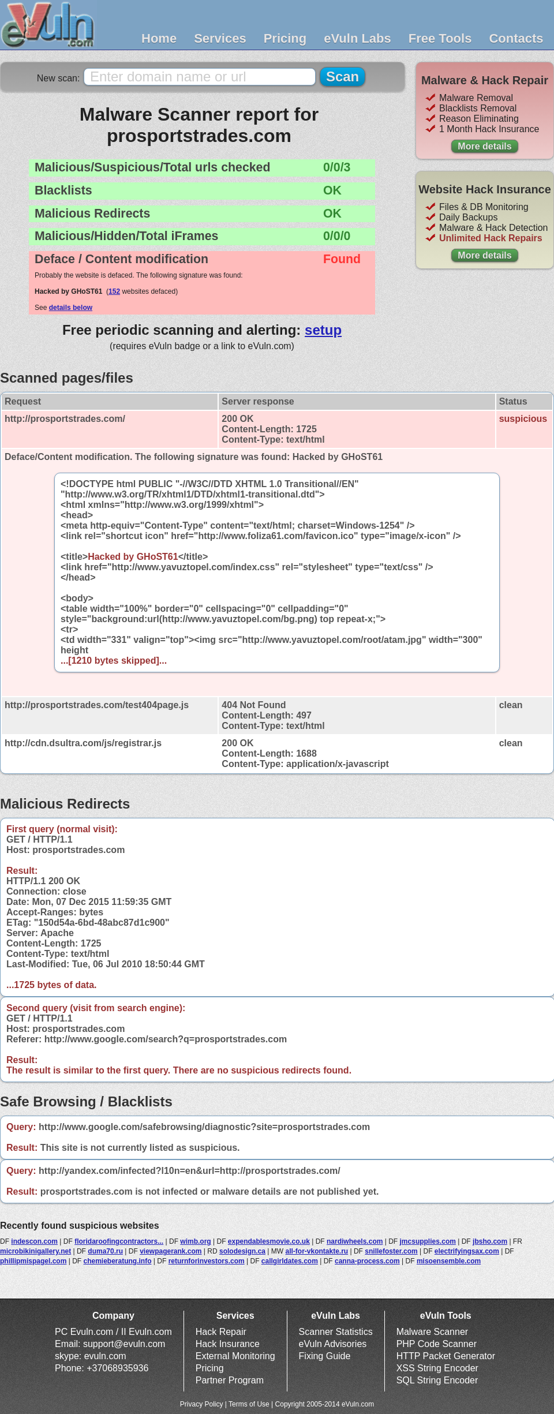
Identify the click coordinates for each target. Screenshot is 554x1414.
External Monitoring (235, 1356)
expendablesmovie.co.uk (269, 1241)
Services (220, 38)
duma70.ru (105, 1251)
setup (323, 330)
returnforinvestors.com (207, 1261)
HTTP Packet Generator (445, 1356)
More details (484, 146)
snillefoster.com (391, 1251)
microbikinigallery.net (35, 1251)
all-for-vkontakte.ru (316, 1251)
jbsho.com (490, 1241)
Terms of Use (249, 1404)
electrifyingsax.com (467, 1251)
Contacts (516, 38)
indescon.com (34, 1241)
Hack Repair (221, 1332)
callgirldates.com (289, 1261)
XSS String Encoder (437, 1368)
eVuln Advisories (333, 1344)
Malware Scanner (432, 1332)
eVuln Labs (357, 38)
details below (70, 308)
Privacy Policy (201, 1404)
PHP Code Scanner (436, 1344)
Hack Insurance (228, 1344)
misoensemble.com (449, 1261)
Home (159, 38)
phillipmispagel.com (33, 1261)
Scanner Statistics (336, 1332)
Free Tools (440, 38)
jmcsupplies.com (428, 1241)
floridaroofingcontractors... (118, 1241)
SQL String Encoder (437, 1380)
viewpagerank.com (170, 1251)
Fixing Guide (325, 1356)
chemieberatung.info (118, 1261)
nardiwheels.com (355, 1241)
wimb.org (195, 1241)
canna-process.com (367, 1261)
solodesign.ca (242, 1251)
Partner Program (230, 1380)
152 (114, 291)
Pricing (285, 38)
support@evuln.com (124, 1344)
